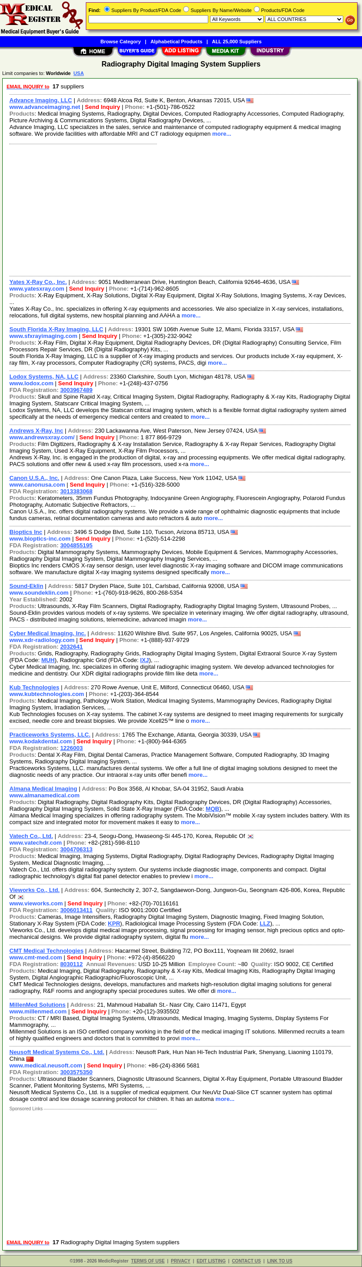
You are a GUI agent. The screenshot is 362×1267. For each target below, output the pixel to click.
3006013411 (76, 910)
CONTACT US (246, 1261)
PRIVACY (180, 1261)
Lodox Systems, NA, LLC (44, 376)
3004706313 (76, 849)
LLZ (265, 923)
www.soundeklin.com (38, 592)
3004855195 (76, 545)
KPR (114, 923)
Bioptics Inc (25, 532)
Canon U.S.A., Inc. (34, 478)
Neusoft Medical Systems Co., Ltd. (56, 1052)
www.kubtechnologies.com (46, 694)
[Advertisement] (178, 208)
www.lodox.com (31, 383)
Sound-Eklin (26, 586)
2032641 (71, 646)
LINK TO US (279, 1261)
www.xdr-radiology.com (42, 640)
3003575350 (76, 1072)
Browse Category (121, 41)
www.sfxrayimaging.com (43, 336)
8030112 (71, 964)
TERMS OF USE (147, 1261)
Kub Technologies (34, 687)
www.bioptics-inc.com (40, 538)
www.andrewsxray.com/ (42, 437)
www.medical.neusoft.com (45, 1065)
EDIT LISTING (211, 1261)
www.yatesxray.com (36, 288)
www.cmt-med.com (35, 957)
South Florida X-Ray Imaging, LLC (56, 329)
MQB (212, 808)
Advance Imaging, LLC (40, 100)
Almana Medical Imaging (43, 788)
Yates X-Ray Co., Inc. (38, 282)
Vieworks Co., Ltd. (34, 890)
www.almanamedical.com (44, 795)
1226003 (71, 748)
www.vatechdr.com (35, 842)
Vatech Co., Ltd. (31, 836)
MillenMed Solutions (37, 1004)
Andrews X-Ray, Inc (36, 430)
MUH (48, 660)
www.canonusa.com (37, 484)
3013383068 (76, 491)
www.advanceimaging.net (44, 107)
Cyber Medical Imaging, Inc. (47, 633)
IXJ (144, 660)
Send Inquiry (102, 107)
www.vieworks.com (36, 903)
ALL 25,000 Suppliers (236, 41)
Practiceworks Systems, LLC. (49, 734)
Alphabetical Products (176, 41)
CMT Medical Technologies (46, 950)
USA (78, 73)
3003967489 (76, 390)
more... (222, 133)
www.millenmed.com (38, 1011)
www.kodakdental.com (40, 741)
